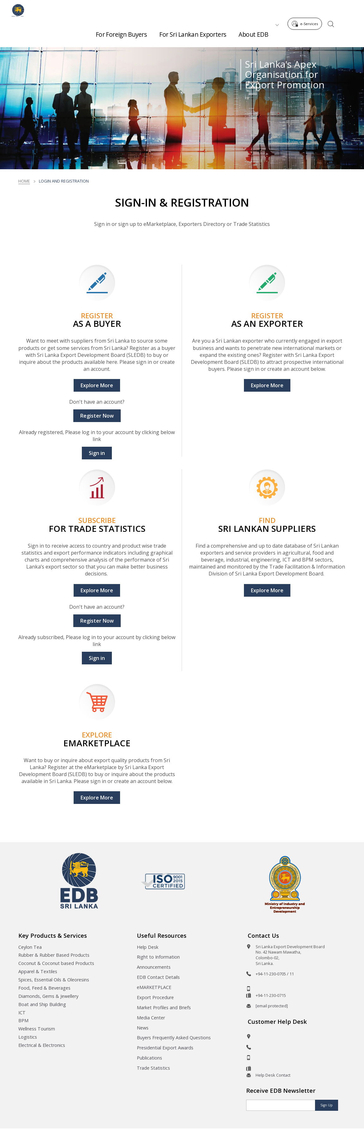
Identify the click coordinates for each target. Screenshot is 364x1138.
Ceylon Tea (30, 947)
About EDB (253, 32)
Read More (178, 241)
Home (24, 181)
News (143, 1028)
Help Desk (147, 947)
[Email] (281, 1105)
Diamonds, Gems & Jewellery (48, 996)
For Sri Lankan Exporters (192, 32)
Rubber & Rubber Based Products (53, 955)
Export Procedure (155, 997)
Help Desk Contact (273, 1075)
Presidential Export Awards (165, 1048)
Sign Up (326, 1105)
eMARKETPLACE (154, 987)
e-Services (306, 9)
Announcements (154, 967)
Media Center (151, 1018)
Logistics (27, 1037)
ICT (22, 1013)
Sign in (97, 453)
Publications (149, 1058)
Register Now (97, 415)
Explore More (97, 385)
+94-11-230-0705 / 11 (275, 974)
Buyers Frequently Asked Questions (174, 1038)
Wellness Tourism (36, 1029)
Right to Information (158, 957)
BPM (23, 1020)
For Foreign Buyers (121, 32)
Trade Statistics (153, 1068)
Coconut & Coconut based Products (56, 963)
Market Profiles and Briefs (164, 1007)
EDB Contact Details (158, 977)
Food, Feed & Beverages (44, 988)
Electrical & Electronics (41, 1045)
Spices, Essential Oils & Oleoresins (53, 980)
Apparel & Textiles (37, 971)
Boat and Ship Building (42, 1004)
